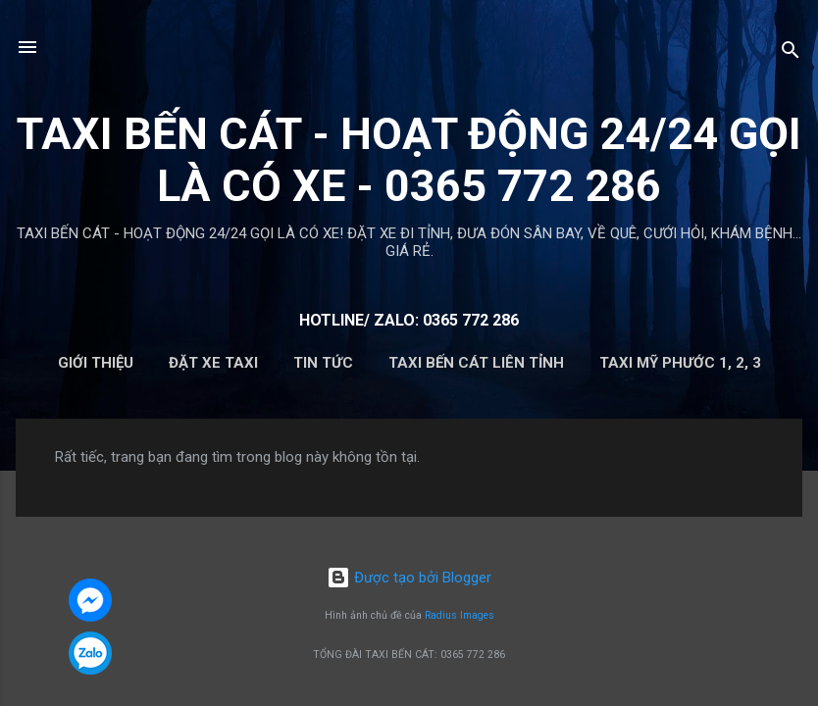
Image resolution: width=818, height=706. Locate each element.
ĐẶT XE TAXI (213, 363)
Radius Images (459, 615)
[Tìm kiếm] (790, 53)
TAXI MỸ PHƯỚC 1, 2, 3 (680, 363)
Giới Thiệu (95, 363)
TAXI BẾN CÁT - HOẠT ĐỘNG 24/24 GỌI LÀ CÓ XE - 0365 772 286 (409, 160)
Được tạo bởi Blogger (409, 577)
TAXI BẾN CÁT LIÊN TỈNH (476, 363)
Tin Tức (323, 363)
